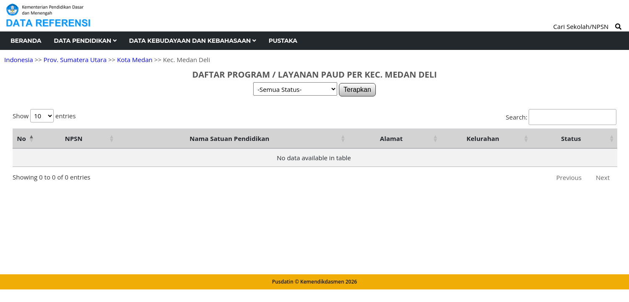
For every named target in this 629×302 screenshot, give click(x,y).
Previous (569, 177)
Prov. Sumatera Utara (74, 59)
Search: (561, 117)
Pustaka (283, 40)
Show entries (44, 115)
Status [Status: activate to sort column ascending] (571, 138)
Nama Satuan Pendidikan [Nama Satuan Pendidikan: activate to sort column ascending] (230, 138)
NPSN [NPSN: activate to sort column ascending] (73, 138)
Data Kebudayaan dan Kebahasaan (192, 40)
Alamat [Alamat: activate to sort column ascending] (391, 138)
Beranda (25, 40)
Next (603, 177)
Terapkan (357, 89)
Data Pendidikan (85, 40)
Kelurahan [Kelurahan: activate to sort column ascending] (483, 138)
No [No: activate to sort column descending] (21, 138)
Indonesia (18, 59)
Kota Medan (134, 59)
